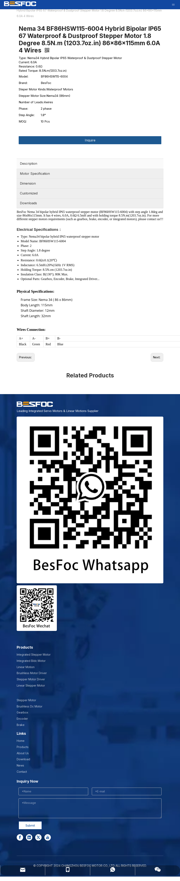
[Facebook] (20, 837)
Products (23, 747)
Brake (21, 725)
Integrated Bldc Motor (31, 660)
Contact (22, 771)
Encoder (22, 718)
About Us (23, 753)
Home (21, 740)
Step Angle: (27, 115)
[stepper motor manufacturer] (90, 500)
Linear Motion (26, 667)
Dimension (28, 183)
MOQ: (23, 121)
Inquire (90, 140)
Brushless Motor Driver (32, 673)
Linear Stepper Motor (31, 685)
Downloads (28, 203)
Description (28, 163)
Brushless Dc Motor (29, 706)
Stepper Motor (26, 700)
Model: (23, 76)
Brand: (23, 83)
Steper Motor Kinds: (32, 89)
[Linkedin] (29, 837)
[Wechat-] (37, 608)
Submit (30, 825)
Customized (29, 193)
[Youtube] (47, 837)
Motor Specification (35, 174)
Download (23, 759)
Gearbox (22, 712)
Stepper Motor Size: (32, 96)
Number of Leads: (31, 102)
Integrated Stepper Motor (34, 654)
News (20, 765)
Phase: (23, 108)
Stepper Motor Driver (31, 679)
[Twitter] (38, 837)
